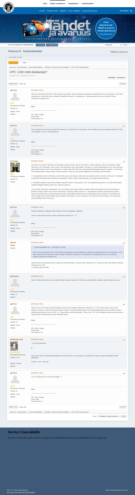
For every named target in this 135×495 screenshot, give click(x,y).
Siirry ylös (13, 407)
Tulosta (123, 84)
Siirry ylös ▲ (124, 490)
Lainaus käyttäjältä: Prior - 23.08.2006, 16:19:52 (50, 247)
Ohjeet (107, 490)
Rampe (15, 276)
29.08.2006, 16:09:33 (37, 339)
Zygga (15, 161)
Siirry (94, 416)
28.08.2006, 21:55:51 (37, 304)
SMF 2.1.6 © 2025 (12, 490)
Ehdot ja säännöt (115, 490)
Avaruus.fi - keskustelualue (25, 51)
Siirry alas (13, 84)
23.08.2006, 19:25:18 (37, 125)
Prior (14, 90)
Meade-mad (17, 339)
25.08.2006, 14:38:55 (37, 242)
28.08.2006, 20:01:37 (37, 276)
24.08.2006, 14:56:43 (37, 161)
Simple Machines (23, 490)
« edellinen (111, 77)
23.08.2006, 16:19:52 (37, 90)
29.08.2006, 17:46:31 (37, 373)
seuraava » (121, 77)
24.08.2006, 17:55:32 (37, 207)
